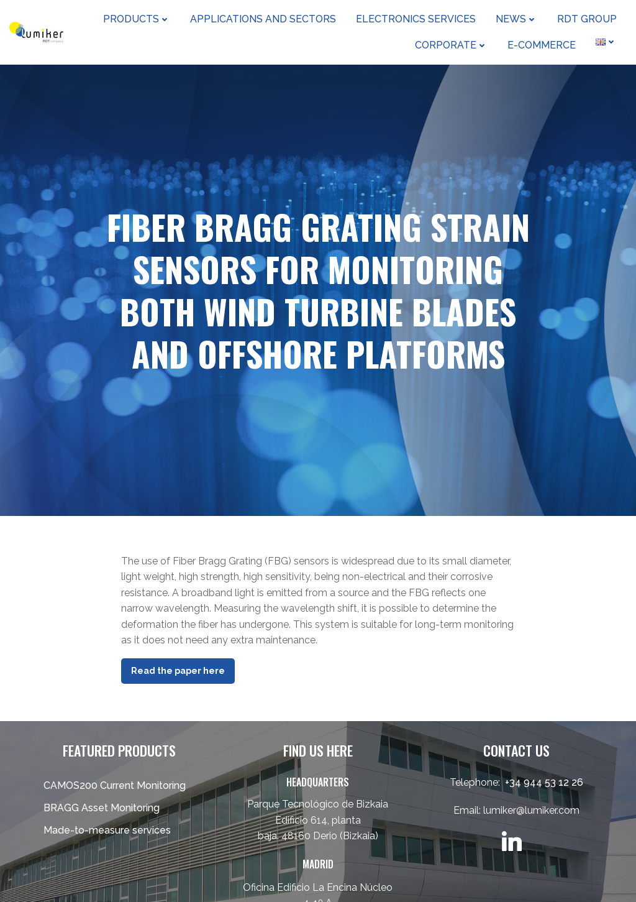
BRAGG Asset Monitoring (101, 808)
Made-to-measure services (107, 830)
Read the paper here (178, 671)
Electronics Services (416, 19)
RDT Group (587, 19)
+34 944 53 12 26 (544, 782)
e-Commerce (541, 45)
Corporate (451, 45)
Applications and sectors (263, 19)
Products (136, 19)
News (516, 19)
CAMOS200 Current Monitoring (114, 785)
